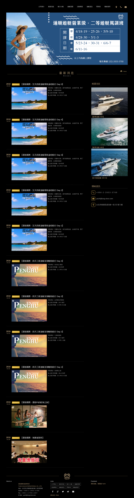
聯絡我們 (107, 7)
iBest (57, 495)
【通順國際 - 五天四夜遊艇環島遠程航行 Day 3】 (42, 155)
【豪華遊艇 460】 (98, 147)
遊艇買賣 (70, 7)
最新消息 (51, 7)
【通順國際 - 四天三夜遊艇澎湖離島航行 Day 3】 (42, 296)
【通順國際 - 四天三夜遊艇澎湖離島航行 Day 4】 (42, 261)
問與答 (98, 7)
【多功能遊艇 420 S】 (99, 178)
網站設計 (52, 495)
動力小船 (61, 7)
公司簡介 (41, 7)
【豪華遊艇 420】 (98, 117)
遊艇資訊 (89, 7)
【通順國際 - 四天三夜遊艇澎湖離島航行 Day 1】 (42, 367)
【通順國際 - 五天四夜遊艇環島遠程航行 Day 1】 (42, 226)
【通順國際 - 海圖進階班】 (32, 438)
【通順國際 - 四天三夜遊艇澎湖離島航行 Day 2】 (42, 332)
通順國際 (21, 6)
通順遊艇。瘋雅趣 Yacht (98, 484)
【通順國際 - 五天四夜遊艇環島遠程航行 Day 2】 (42, 190)
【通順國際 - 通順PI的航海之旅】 (35, 402)
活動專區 (80, 7)
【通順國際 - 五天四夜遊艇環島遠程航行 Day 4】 (42, 119)
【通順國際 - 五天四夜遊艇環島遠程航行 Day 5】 (42, 84)
